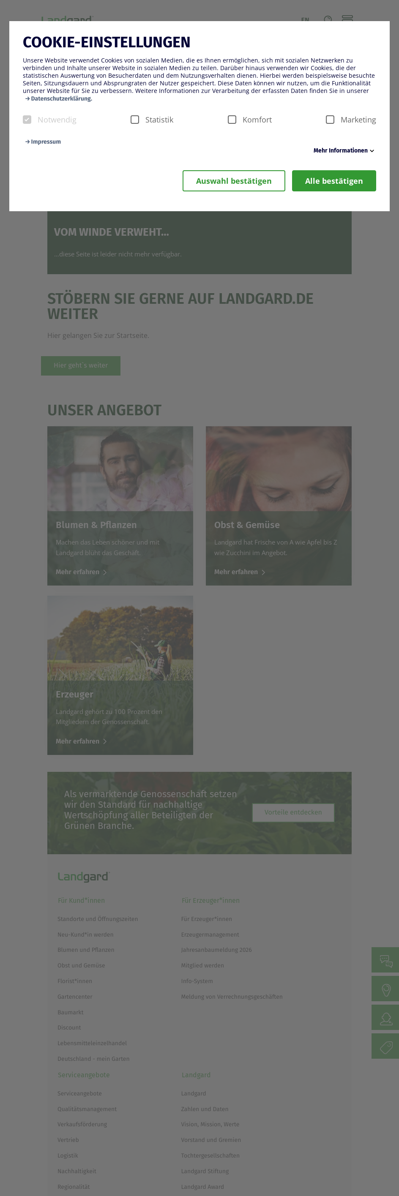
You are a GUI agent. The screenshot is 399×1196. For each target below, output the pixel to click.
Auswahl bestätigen (234, 181)
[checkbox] (27, 119)
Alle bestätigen (334, 181)
